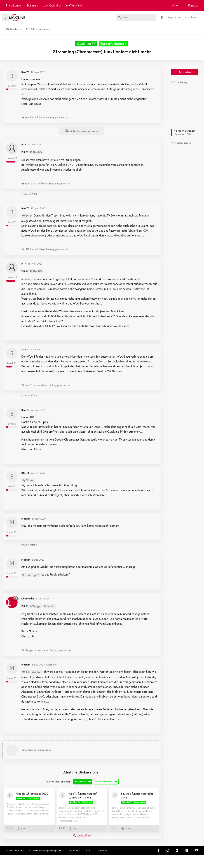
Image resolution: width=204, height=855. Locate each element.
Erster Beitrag (179, 82)
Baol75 (37, 152)
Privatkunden (14, 5)
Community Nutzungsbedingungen (45, 850)
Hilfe (175, 5)
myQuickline (74, 5)
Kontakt (193, 5)
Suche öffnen (82, 835)
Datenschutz (103, 850)
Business (32, 5)
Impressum (73, 850)
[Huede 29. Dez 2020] (10, 795)
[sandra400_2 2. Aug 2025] (62, 795)
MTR (29, 216)
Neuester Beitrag (181, 142)
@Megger (35, 606)
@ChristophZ (30, 575)
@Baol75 (49, 606)
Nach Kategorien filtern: (58, 781)
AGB (87, 850)
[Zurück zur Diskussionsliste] (5, 17)
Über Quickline (52, 5)
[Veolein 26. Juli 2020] (115, 795)
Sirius (29, 480)
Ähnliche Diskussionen (82, 131)
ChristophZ (33, 672)
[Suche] (136, 17)
